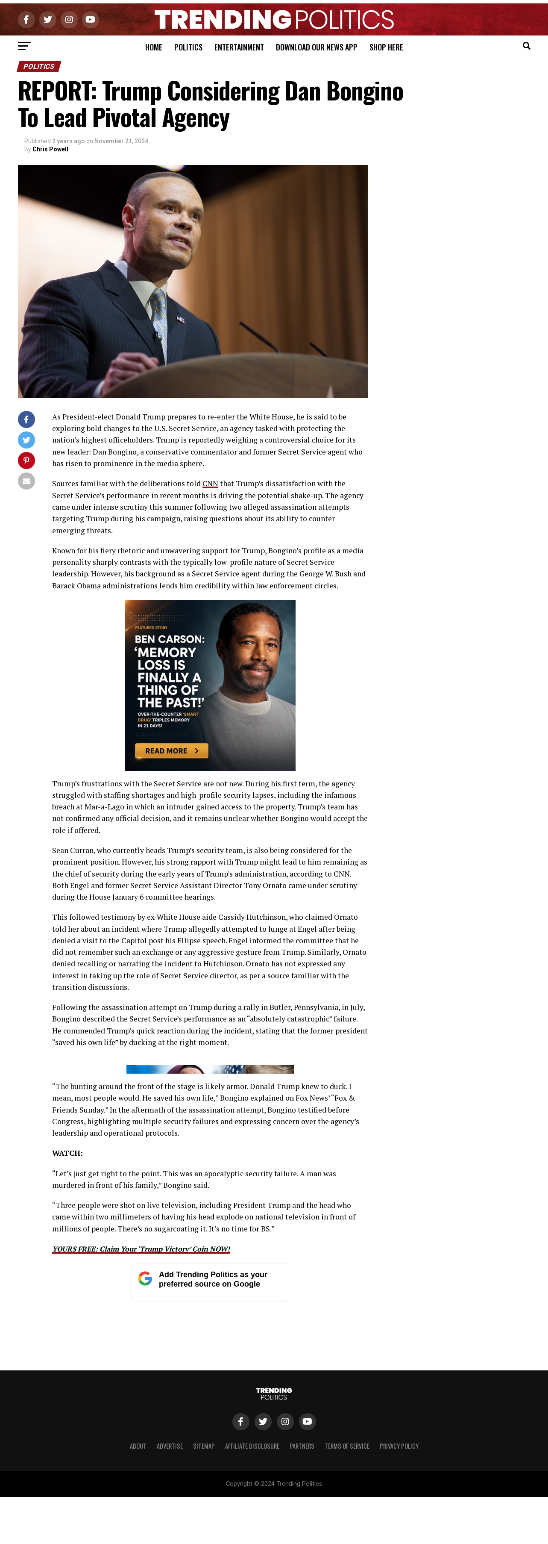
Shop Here (386, 47)
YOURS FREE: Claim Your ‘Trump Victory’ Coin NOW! (147, 1416)
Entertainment (239, 47)
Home (153, 47)
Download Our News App (317, 47)
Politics (188, 47)
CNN (210, 483)
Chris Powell (50, 149)
